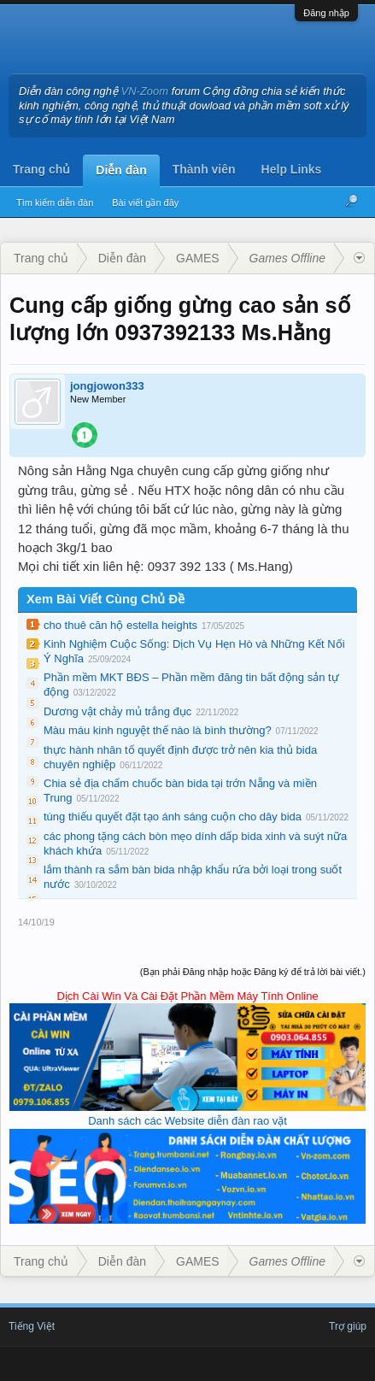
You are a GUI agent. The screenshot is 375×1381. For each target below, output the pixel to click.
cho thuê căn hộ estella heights (120, 625)
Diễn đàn (121, 170)
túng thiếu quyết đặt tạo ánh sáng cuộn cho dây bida (173, 816)
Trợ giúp (347, 1326)
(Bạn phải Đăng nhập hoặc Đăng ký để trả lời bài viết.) (253, 972)
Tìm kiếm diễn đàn (54, 202)
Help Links (291, 169)
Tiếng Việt (32, 1326)
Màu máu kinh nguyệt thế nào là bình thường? (158, 730)
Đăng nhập (326, 13)
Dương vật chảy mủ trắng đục (117, 711)
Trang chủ (41, 169)
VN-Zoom (145, 91)
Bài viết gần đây (145, 202)
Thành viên (204, 169)
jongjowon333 (107, 385)
